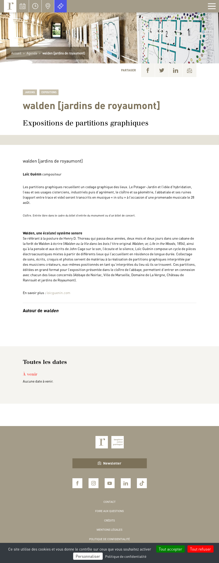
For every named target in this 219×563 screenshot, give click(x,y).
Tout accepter (170, 549)
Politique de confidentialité (109, 539)
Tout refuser (200, 549)
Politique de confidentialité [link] (125, 556)
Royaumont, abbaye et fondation (10, 6)
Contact (109, 502)
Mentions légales (109, 529)
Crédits (109, 520)
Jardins (30, 92)
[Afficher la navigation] (212, 6)
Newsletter (109, 463)
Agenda (32, 53)
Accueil (16, 53)
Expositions (49, 92)
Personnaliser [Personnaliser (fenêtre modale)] (88, 556)
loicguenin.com (58, 292)
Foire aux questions (109, 511)
